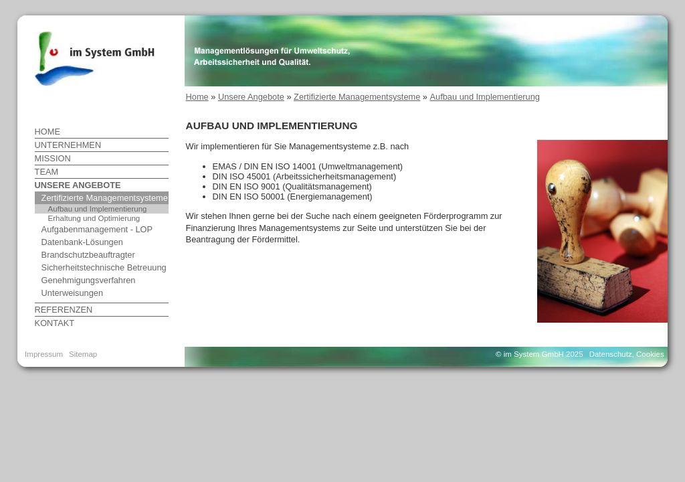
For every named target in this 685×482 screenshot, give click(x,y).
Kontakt (55, 323)
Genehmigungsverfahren (88, 280)
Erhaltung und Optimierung (94, 218)
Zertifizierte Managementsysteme (104, 198)
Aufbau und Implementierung (97, 209)
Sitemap (83, 354)
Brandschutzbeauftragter (88, 255)
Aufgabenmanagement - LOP (97, 229)
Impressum (44, 354)
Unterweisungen (72, 293)
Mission (53, 158)
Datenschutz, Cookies (626, 354)
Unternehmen (68, 145)
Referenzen (64, 310)
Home (47, 132)
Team (47, 172)
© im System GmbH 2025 (539, 354)
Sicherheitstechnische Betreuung (104, 267)
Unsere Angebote (78, 185)
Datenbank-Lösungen (82, 242)
